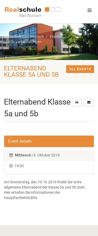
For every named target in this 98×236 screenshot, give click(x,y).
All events (80, 69)
